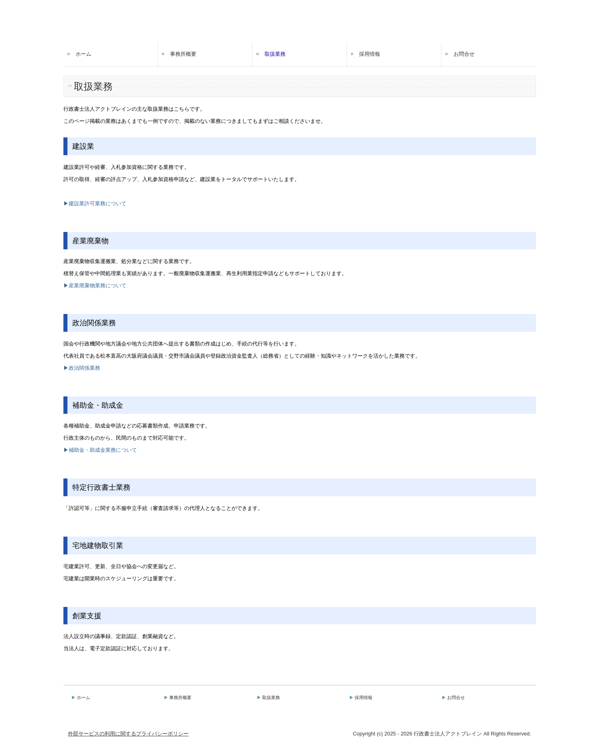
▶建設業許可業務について (94, 203)
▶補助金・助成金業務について (100, 450)
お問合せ (464, 54)
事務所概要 (183, 54)
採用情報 (369, 54)
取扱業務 (275, 54)
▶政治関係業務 (81, 368)
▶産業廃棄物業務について (94, 285)
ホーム (83, 54)
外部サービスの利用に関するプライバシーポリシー (128, 734)
